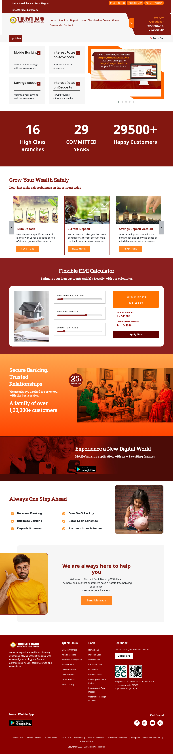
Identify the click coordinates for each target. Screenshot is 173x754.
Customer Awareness (117, 737)
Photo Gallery (68, 684)
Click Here (124, 655)
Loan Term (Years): (68, 310)
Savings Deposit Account (136, 228)
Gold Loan (93, 669)
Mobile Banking (26, 52)
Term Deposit (26, 228)
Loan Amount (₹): (70, 294)
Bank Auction (51, 737)
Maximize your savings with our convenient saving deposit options (26, 66)
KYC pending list (117, 3)
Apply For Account (154, 3)
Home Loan (93, 649)
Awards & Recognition (72, 659)
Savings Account (27, 83)
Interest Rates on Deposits (64, 85)
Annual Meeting (69, 654)
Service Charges (69, 649)
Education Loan (95, 664)
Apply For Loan (135, 3)
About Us (63, 20)
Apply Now (136, 334)
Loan (83, 20)
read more (27, 248)
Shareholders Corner (99, 20)
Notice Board (68, 664)
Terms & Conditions (95, 737)
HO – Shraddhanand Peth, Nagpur (30, 3)
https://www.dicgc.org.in (126, 688)
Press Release (68, 679)
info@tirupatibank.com (25, 9)
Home (53, 20)
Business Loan (94, 674)
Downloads (56, 25)
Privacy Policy (86, 740)
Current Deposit (79, 228)
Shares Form (17, 737)
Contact (68, 25)
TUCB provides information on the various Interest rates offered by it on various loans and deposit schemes (65, 96)
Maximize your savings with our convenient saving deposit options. (26, 96)
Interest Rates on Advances (64, 54)
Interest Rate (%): (67, 327)
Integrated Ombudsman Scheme (145, 737)
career (116, 20)
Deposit (74, 20)
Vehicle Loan (94, 659)
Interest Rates (68, 674)
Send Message (96, 600)
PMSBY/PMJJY (69, 669)
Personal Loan (94, 654)
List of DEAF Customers (71, 737)
